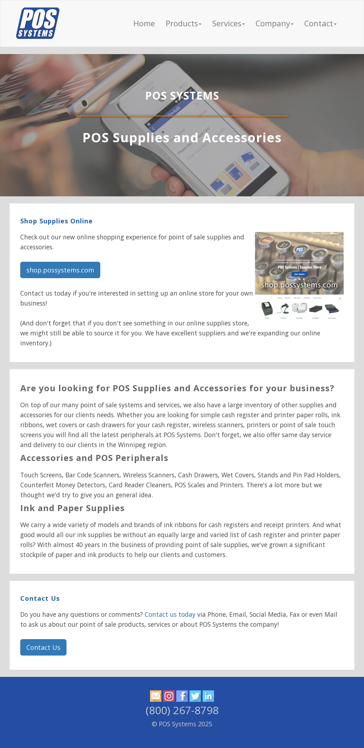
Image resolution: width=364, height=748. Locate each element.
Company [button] (275, 23)
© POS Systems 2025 (182, 724)
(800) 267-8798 (182, 710)
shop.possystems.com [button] (60, 270)
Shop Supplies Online (56, 221)
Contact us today (170, 614)
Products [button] (184, 23)
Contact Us (40, 598)
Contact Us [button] (43, 647)
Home (144, 23)
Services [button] (228, 23)
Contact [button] (320, 23)
